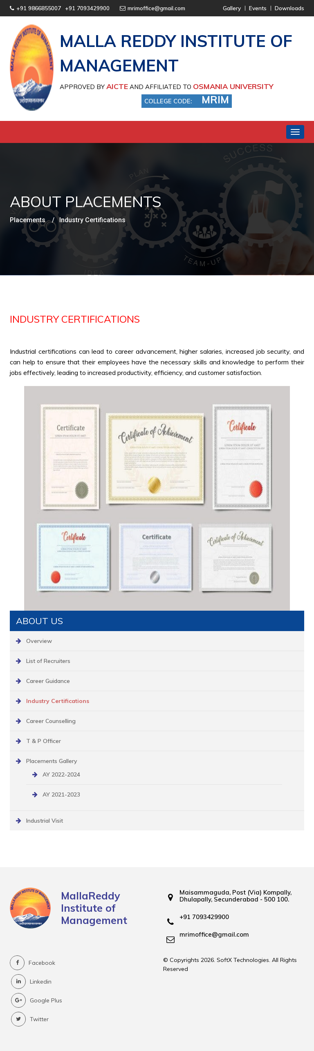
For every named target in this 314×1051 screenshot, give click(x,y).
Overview (39, 641)
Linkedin (31, 981)
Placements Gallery (51, 761)
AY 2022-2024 (61, 774)
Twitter (30, 1019)
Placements (27, 220)
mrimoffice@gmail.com (156, 7)
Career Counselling (51, 721)
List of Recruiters (48, 661)
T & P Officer (43, 741)
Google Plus (36, 1000)
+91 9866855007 (38, 7)
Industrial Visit (44, 820)
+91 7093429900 (87, 7)
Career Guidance (48, 681)
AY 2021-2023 (61, 794)
